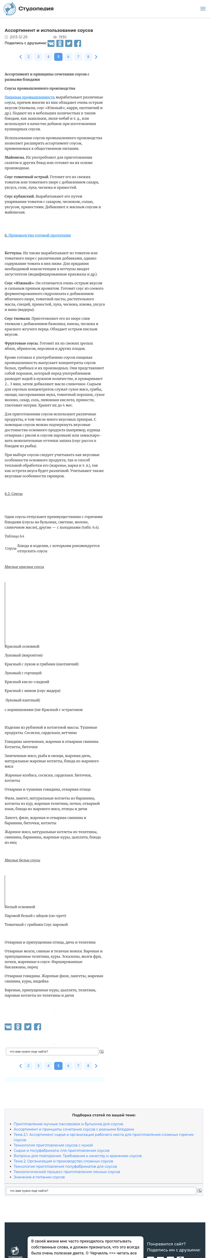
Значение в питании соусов (39, 1177)
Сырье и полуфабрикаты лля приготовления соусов (61, 1150)
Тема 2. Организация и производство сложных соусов (63, 1161)
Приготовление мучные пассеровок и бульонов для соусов (68, 1124)
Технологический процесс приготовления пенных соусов (67, 1172)
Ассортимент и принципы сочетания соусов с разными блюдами (74, 1129)
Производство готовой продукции (39, 235)
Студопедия (29, 9)
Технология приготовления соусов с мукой (53, 1145)
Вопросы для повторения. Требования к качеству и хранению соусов (78, 1156)
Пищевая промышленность (30, 97)
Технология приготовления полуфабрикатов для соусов (65, 1166)
